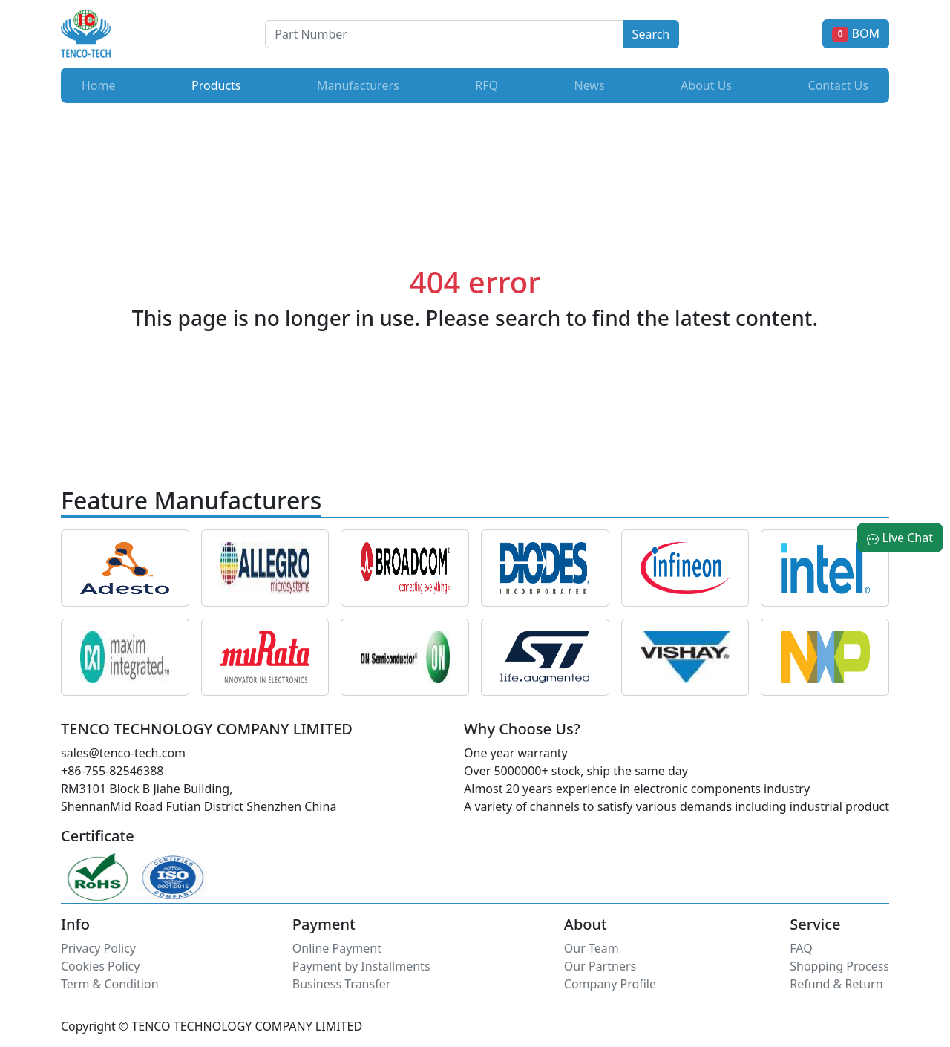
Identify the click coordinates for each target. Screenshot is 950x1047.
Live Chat (900, 537)
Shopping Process (839, 966)
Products (219, 85)
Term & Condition (110, 984)
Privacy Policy (98, 948)
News (589, 85)
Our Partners (600, 966)
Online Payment (336, 948)
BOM (855, 33)
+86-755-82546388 (112, 771)
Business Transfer (341, 984)
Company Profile (610, 984)
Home (99, 85)
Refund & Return (836, 984)
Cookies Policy (100, 966)
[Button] (444, 34)
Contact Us (838, 85)
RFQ (486, 85)
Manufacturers (358, 85)
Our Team (591, 948)
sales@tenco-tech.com (123, 753)
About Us (706, 85)
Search (651, 34)
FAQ (801, 948)
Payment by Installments (361, 966)
